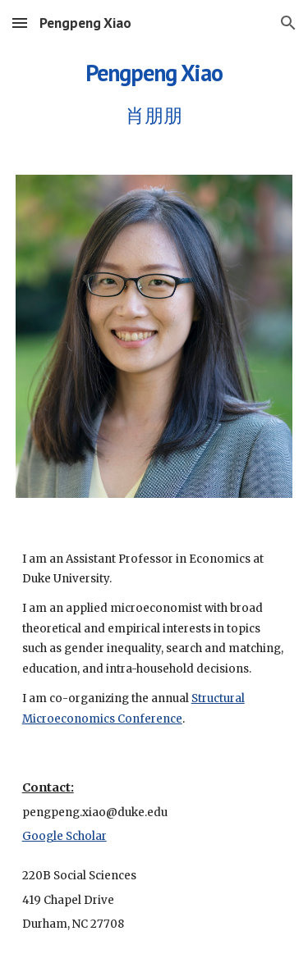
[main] (154, 89)
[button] (19, 22)
